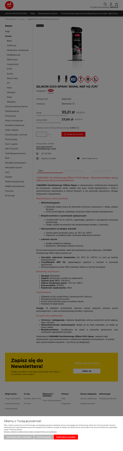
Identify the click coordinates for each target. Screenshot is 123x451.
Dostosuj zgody (44, 437)
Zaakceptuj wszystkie (65, 437)
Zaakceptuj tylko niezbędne (18, 437)
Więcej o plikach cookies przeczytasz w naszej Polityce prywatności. (30, 432)
